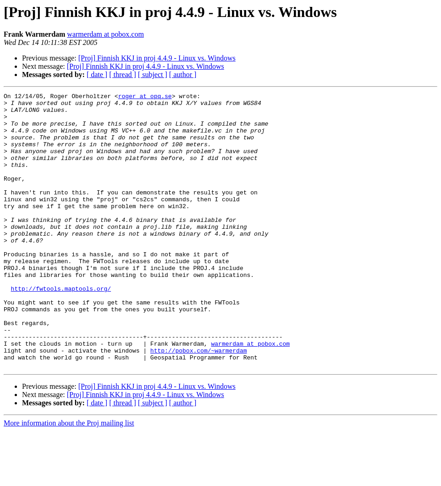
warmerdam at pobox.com (105, 34)
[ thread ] (122, 74)
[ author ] (183, 74)
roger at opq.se (145, 97)
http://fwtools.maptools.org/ (61, 328)
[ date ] (97, 74)
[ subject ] (152, 74)
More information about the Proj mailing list (69, 478)
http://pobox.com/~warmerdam (198, 402)
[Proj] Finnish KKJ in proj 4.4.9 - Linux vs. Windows (157, 58)
